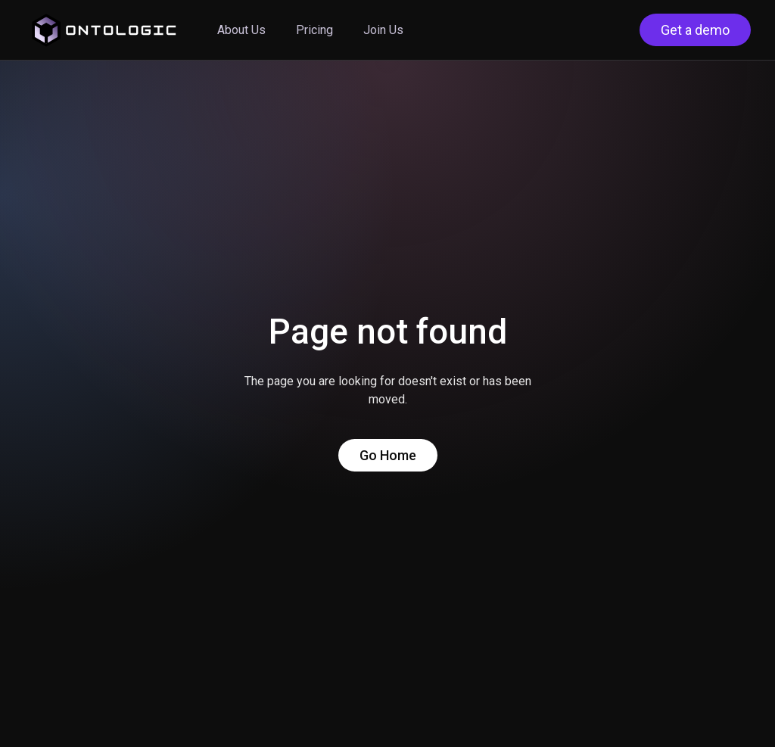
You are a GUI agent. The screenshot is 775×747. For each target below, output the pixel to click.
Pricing (314, 30)
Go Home (387, 455)
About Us (241, 30)
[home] (104, 30)
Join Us (383, 30)
